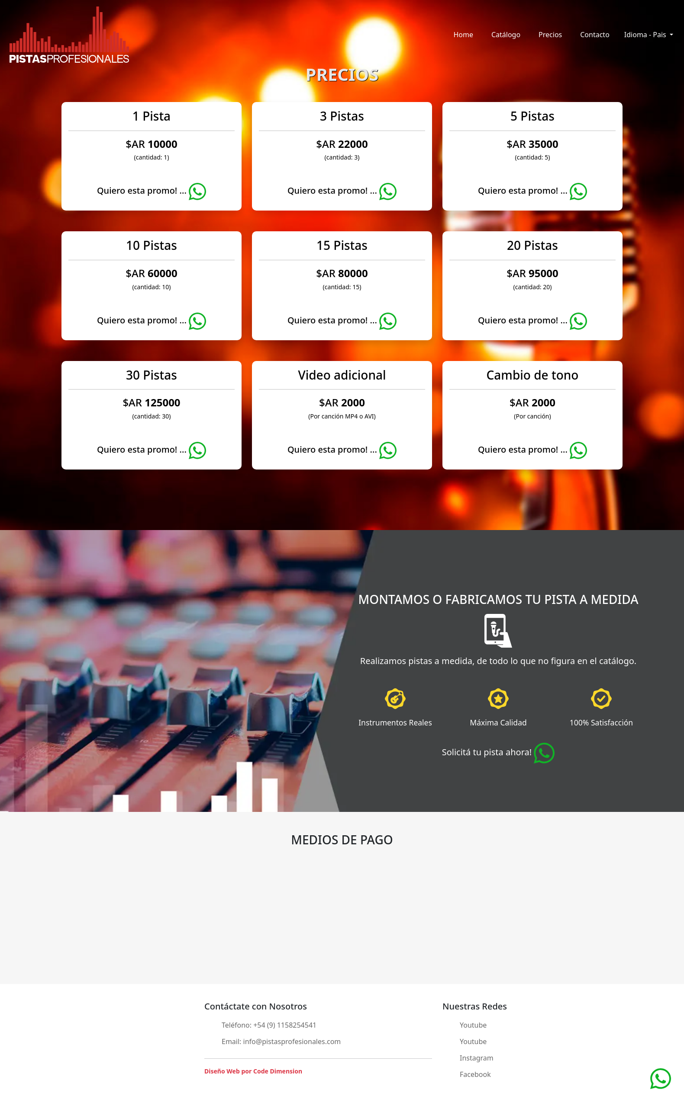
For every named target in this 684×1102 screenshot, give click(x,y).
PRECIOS (342, 74)
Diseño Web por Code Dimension (253, 1071)
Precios (550, 34)
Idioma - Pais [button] (646, 34)
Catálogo (505, 34)
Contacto (595, 34)
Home (463, 34)
